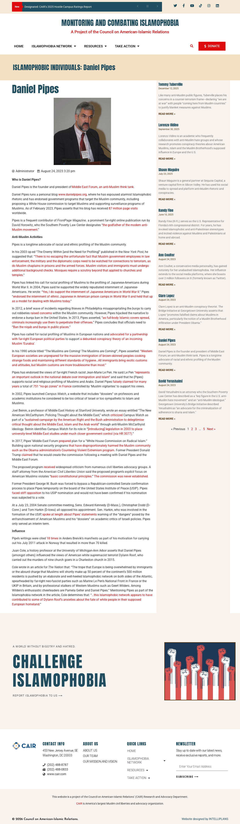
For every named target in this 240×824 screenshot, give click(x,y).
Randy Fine (166, 210)
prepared (65, 441)
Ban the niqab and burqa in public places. (41, 327)
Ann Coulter (167, 255)
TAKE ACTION (127, 46)
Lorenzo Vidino (168, 125)
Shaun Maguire (169, 169)
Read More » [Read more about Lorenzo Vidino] (167, 158)
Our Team (90, 756)
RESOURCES (95, 46)
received (49, 467)
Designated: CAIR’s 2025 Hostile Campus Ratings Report (58, 6)
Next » (211, 429)
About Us (90, 750)
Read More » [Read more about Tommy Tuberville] (167, 113)
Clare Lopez (166, 295)
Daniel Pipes (167, 340)
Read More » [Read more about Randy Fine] (167, 243)
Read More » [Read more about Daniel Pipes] (167, 370)
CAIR (79, 803)
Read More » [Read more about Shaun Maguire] (167, 199)
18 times (52, 538)
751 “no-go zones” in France (52, 386)
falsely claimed (123, 382)
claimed (27, 455)
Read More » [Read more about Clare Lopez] (167, 329)
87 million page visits (123, 208)
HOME (19, 46)
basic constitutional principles (71, 476)
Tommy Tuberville (171, 84)
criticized (116, 415)
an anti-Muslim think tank (116, 187)
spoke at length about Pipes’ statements (69, 514)
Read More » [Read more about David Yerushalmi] (167, 418)
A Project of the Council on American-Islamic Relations (120, 32)
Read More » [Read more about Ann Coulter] (167, 284)
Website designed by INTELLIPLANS (205, 819)
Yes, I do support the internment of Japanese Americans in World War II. (91, 292)
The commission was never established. (121, 476)
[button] (191, 46)
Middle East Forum (85, 187)
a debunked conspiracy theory (100, 339)
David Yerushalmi (170, 381)
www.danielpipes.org (72, 194)
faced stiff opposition (26, 493)
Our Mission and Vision (100, 761)
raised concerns (41, 313)
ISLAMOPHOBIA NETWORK (54, 46)
